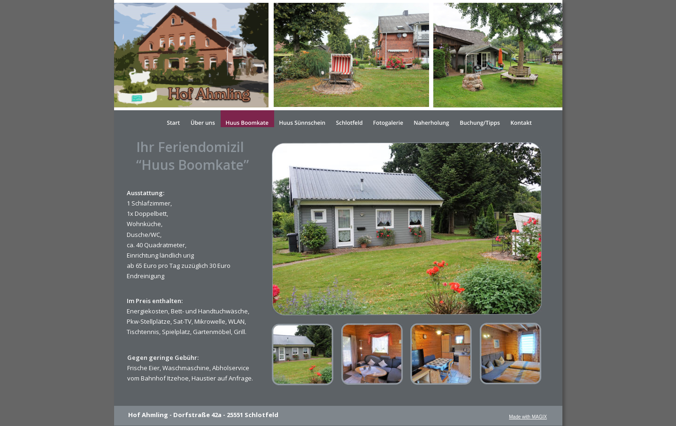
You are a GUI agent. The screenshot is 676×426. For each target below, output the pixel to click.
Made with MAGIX (528, 416)
